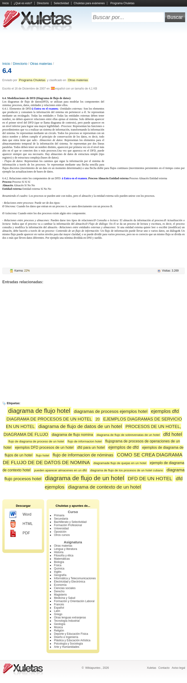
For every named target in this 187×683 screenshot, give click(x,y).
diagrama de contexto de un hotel (104, 487)
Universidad (61, 528)
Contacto (164, 667)
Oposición (60, 531)
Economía (60, 584)
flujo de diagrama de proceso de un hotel (36, 441)
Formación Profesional (68, 525)
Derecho (59, 591)
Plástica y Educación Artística (72, 640)
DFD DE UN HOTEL (150, 478)
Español (59, 607)
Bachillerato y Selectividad (70, 522)
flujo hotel (42, 455)
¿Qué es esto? (23, 3)
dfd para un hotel (91, 447)
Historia (58, 552)
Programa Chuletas (122, 3)
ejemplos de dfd (123, 447)
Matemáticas (62, 558)
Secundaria (61, 518)
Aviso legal (178, 667)
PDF (19, 533)
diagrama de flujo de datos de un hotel (80, 426)
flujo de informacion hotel (85, 441)
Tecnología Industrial (67, 620)
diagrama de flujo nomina (72, 435)
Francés (59, 604)
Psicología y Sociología (68, 643)
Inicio (5, 3)
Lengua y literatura (65, 549)
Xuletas (151, 667)
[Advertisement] (93, 46)
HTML (21, 524)
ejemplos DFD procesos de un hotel (44, 447)
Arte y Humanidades (66, 647)
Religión (59, 630)
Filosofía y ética (63, 555)
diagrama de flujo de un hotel (84, 478)
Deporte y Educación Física (71, 633)
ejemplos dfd (165, 411)
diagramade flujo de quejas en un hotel (120, 463)
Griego (58, 614)
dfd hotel (172, 434)
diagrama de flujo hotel (39, 410)
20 (98, 419)
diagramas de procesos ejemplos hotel (110, 411)
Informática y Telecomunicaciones (75, 578)
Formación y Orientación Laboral (74, 601)
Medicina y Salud (64, 598)
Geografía (60, 575)
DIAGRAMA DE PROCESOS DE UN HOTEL (49, 419)
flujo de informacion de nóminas (83, 454)
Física (57, 565)
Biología (59, 562)
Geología (59, 624)
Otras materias (41, 64)
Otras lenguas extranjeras (70, 617)
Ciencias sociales (65, 588)
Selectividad (61, 3)
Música (58, 627)
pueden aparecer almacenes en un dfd (60, 470)
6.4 (6, 70)
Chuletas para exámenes (89, 3)
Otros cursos (62, 535)
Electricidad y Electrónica (69, 581)
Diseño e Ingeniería (66, 637)
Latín (57, 611)
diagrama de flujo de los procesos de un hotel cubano (126, 470)
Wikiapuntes (92, 667)
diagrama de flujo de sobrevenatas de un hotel (128, 435)
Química (59, 568)
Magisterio (60, 594)
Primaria (59, 515)
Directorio (43, 3)
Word (20, 514)
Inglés (57, 571)
